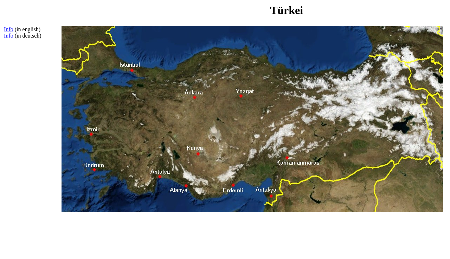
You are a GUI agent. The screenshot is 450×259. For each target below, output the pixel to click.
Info (8, 29)
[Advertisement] (32, 150)
